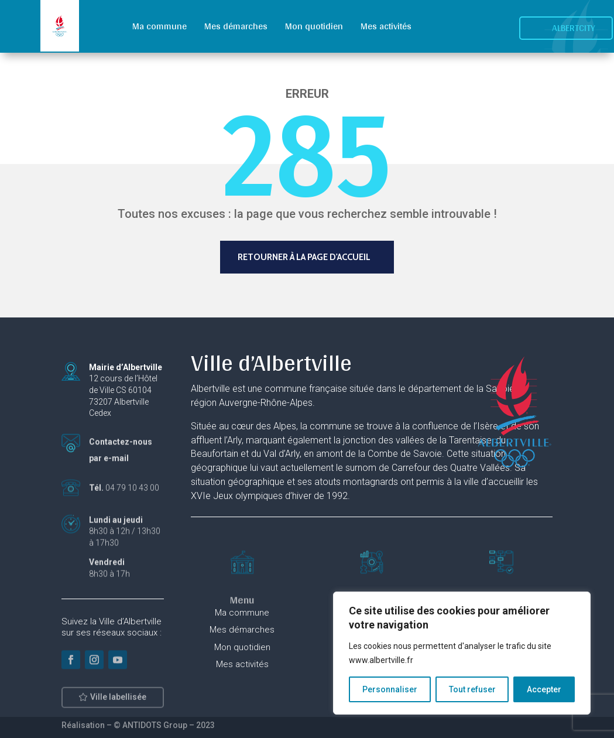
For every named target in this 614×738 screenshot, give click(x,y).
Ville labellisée (118, 701)
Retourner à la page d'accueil (304, 257)
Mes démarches (235, 26)
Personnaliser (389, 689)
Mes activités (386, 26)
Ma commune (159, 26)
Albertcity (573, 27)
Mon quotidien (314, 26)
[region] (462, 653)
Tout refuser (472, 689)
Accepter (544, 689)
